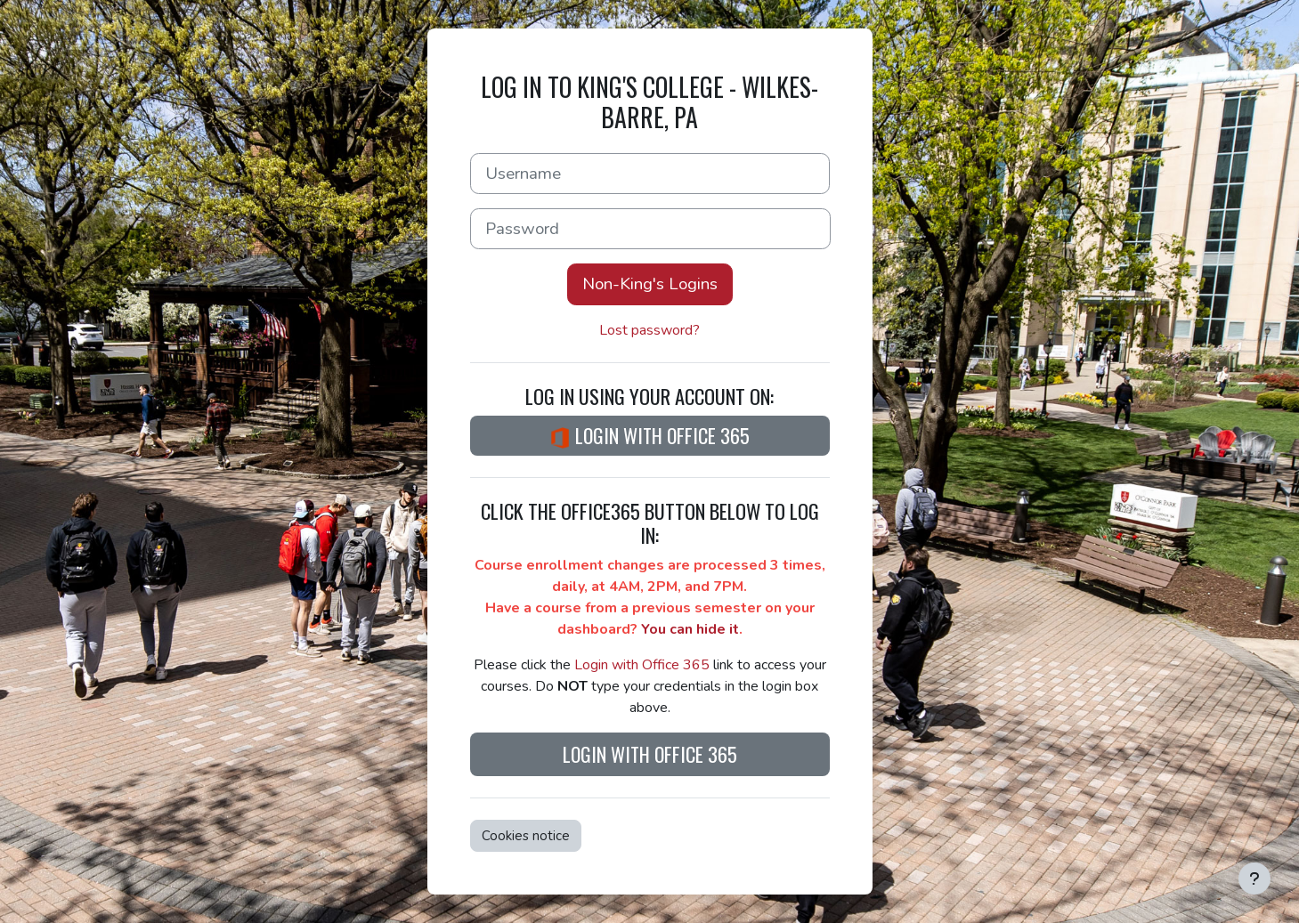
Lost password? (649, 330)
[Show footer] (1254, 878)
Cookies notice (526, 836)
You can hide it (690, 629)
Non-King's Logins (650, 284)
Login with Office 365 (649, 435)
